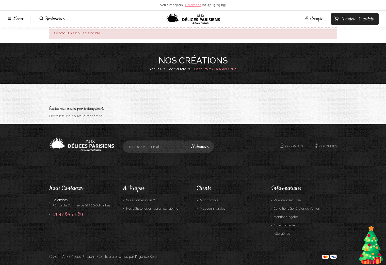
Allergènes (282, 233)
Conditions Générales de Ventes (297, 208)
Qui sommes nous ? (140, 200)
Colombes (193, 5)
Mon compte (209, 200)
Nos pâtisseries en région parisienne (152, 208)
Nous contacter (285, 225)
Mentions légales (286, 217)
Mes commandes (212, 208)
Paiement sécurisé (287, 200)
